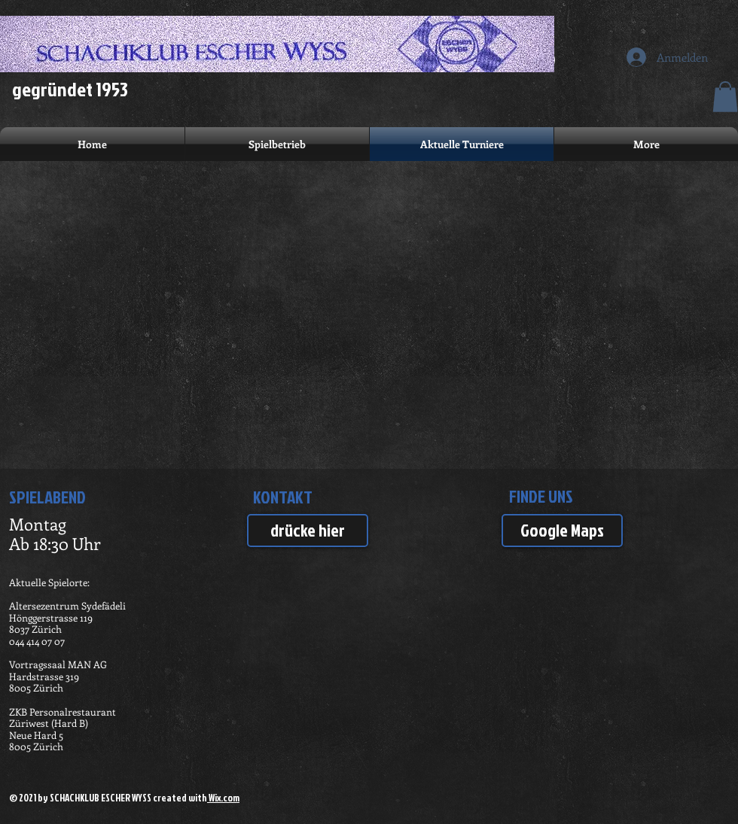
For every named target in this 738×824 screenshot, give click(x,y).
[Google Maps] (562, 530)
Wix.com (223, 797)
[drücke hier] (307, 530)
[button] (725, 96)
